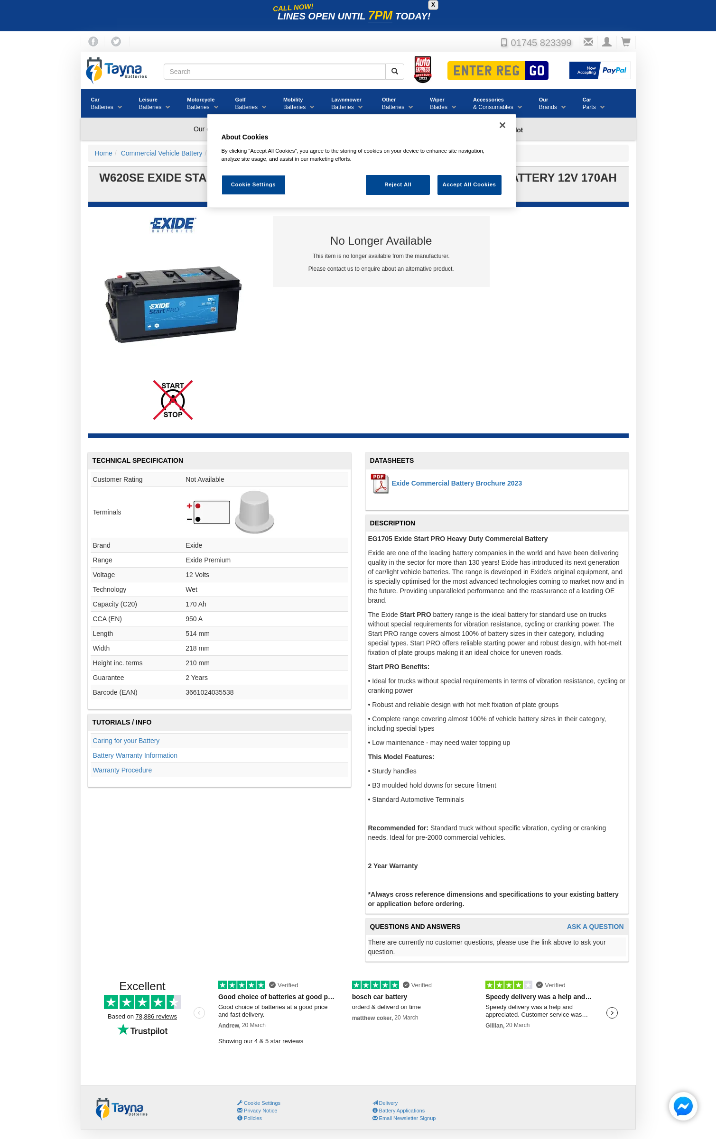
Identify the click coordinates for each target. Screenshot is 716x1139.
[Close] (502, 125)
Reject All (397, 184)
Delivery (385, 1103)
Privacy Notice (257, 1110)
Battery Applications (398, 1110)
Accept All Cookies (469, 184)
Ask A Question (595, 926)
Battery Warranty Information (135, 755)
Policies (249, 1118)
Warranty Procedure (122, 770)
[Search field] (275, 72)
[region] (361, 161)
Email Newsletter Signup (404, 1118)
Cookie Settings (262, 1103)
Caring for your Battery (126, 740)
